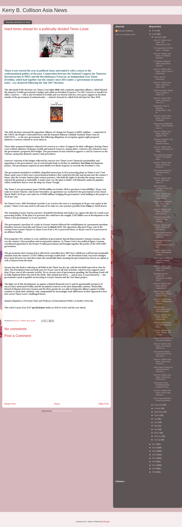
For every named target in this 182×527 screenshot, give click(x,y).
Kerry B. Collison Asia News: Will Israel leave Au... (162, 180)
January (157, 440)
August (157, 415)
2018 (154, 34)
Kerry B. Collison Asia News (34, 10)
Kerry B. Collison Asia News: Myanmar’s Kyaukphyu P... (162, 196)
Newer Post (10, 404)
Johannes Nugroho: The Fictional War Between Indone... (163, 141)
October (157, 408)
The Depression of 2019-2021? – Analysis (163, 49)
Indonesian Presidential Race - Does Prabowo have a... (163, 126)
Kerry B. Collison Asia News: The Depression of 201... (163, 42)
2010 (154, 469)
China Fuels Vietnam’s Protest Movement (163, 399)
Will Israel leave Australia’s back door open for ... (163, 188)
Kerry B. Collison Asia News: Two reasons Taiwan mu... (162, 346)
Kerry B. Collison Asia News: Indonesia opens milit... (162, 85)
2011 (154, 465)
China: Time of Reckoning (159, 78)
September (158, 412)
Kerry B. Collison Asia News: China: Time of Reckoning (163, 71)
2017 (154, 444)
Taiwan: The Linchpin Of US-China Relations (163, 339)
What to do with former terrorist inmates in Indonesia (163, 235)
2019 (154, 31)
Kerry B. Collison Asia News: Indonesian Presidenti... (162, 118)
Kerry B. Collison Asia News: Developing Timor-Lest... (162, 268)
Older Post (103, 404)
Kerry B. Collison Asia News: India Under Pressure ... (162, 361)
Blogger (107, 522)
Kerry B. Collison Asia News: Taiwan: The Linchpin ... (162, 332)
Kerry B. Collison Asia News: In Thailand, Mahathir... (162, 56)
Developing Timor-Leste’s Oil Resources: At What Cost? (163, 277)
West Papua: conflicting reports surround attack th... (163, 260)
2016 (154, 448)
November (158, 405)
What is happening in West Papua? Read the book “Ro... (162, 293)
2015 (154, 451)
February (158, 436)
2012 (154, 461)
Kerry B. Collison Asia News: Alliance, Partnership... (162, 317)
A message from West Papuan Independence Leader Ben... (163, 243)
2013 (154, 458)
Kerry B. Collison (125, 31)
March (157, 433)
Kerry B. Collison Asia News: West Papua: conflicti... (162, 252)
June (156, 422)
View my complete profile (125, 34)
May (156, 426)
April (156, 429)
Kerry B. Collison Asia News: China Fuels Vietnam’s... (162, 392)
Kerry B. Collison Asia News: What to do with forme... (162, 227)
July (156, 419)
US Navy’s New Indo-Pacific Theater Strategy (162, 219)
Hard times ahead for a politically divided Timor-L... (163, 172)
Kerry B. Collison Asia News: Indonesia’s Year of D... (162, 100)
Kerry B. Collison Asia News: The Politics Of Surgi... (163, 149)
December (158, 37)
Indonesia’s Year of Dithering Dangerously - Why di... (162, 109)
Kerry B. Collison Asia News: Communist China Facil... (162, 377)
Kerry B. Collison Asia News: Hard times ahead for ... (162, 165)
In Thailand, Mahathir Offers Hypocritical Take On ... (162, 63)
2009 (154, 472)
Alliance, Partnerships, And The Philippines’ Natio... (163, 325)
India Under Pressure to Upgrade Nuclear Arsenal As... (163, 369)
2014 (154, 455)
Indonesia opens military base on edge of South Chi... (163, 92)
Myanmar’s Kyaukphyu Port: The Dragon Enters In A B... (163, 203)
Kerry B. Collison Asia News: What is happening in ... (162, 286)
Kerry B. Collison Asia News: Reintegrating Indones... (163, 301)
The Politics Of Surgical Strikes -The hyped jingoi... (163, 157)
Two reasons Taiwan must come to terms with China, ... (162, 354)
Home (57, 404)
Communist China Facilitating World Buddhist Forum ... (162, 385)
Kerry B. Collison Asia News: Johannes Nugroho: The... (162, 133)
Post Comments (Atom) (62, 411)
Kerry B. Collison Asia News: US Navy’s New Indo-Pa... (162, 211)
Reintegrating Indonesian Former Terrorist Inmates (162, 309)
